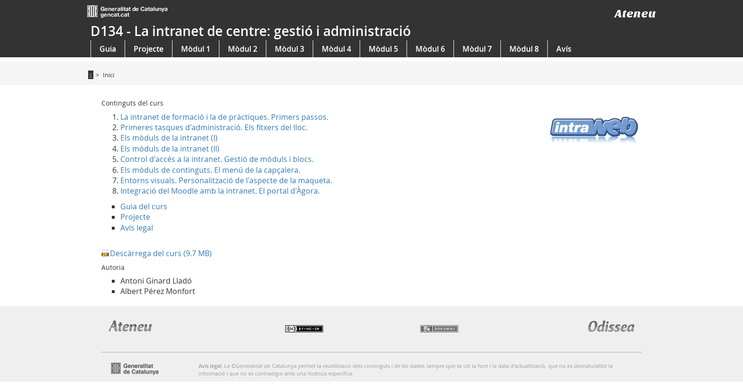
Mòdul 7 (477, 49)
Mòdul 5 (383, 49)
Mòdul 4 (336, 49)
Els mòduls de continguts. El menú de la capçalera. (210, 170)
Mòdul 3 (289, 49)
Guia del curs (143, 206)
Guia (108, 49)
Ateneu (635, 13)
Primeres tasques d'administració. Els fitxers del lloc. (214, 127)
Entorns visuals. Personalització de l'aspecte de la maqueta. (226, 180)
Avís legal (136, 228)
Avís (563, 49)
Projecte (148, 49)
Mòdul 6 (430, 49)
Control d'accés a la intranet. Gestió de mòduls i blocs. (217, 159)
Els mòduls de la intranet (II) (169, 148)
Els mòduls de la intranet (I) (168, 138)
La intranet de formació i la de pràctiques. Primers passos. (224, 117)
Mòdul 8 (524, 49)
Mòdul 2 (242, 49)
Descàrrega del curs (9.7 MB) (161, 253)
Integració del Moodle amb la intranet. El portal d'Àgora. (220, 191)
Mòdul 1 (195, 49)
